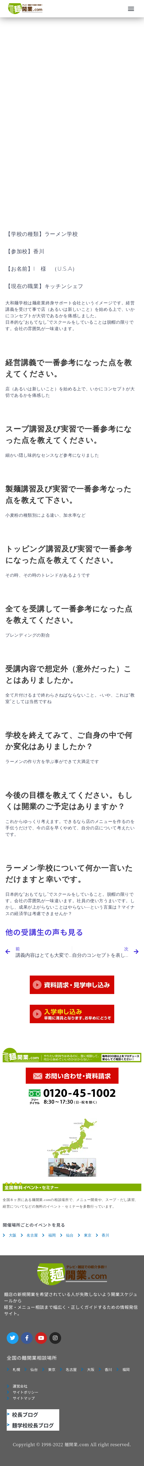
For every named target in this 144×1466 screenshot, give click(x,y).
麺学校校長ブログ (33, 1425)
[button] (131, 9)
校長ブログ (25, 1414)
